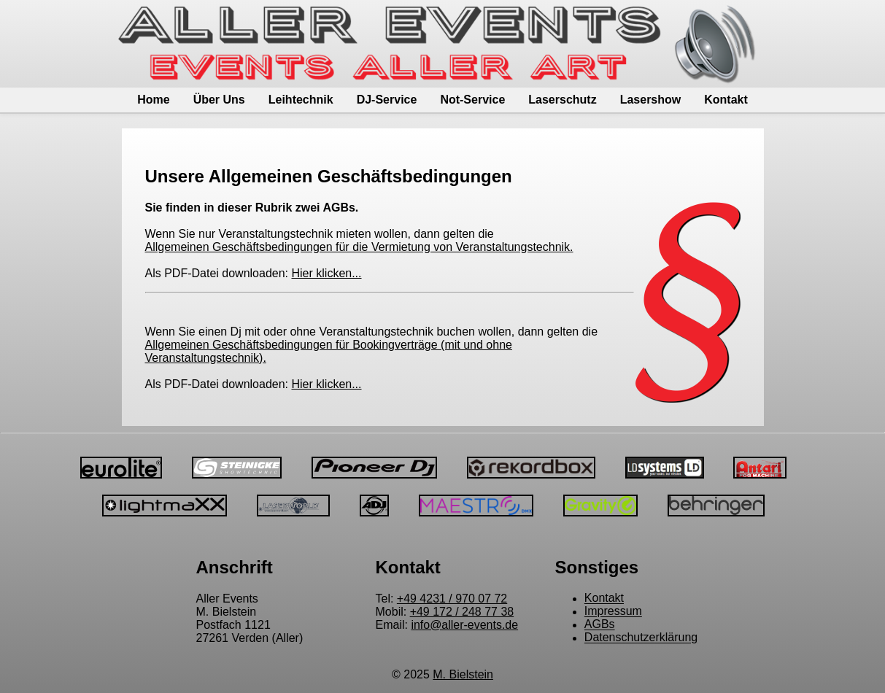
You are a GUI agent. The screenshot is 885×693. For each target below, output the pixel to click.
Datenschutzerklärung (641, 638)
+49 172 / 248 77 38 (462, 611)
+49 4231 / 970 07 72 (452, 598)
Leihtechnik (300, 99)
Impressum (613, 611)
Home (153, 99)
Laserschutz (562, 99)
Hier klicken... (326, 273)
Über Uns (219, 99)
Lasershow (650, 99)
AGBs (599, 625)
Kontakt (726, 99)
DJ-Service (387, 99)
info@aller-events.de (464, 625)
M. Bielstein (463, 674)
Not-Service (472, 99)
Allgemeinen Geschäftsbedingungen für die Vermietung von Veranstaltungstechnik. (359, 247)
